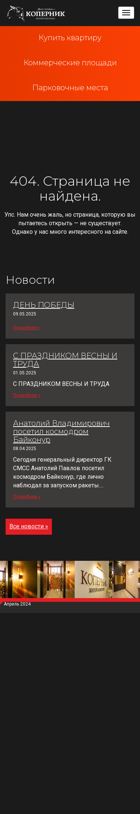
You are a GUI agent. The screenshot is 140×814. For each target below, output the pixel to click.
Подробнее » (26, 327)
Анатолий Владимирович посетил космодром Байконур (61, 431)
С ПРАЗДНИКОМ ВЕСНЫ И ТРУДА (65, 360)
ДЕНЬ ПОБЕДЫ (43, 305)
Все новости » (28, 526)
